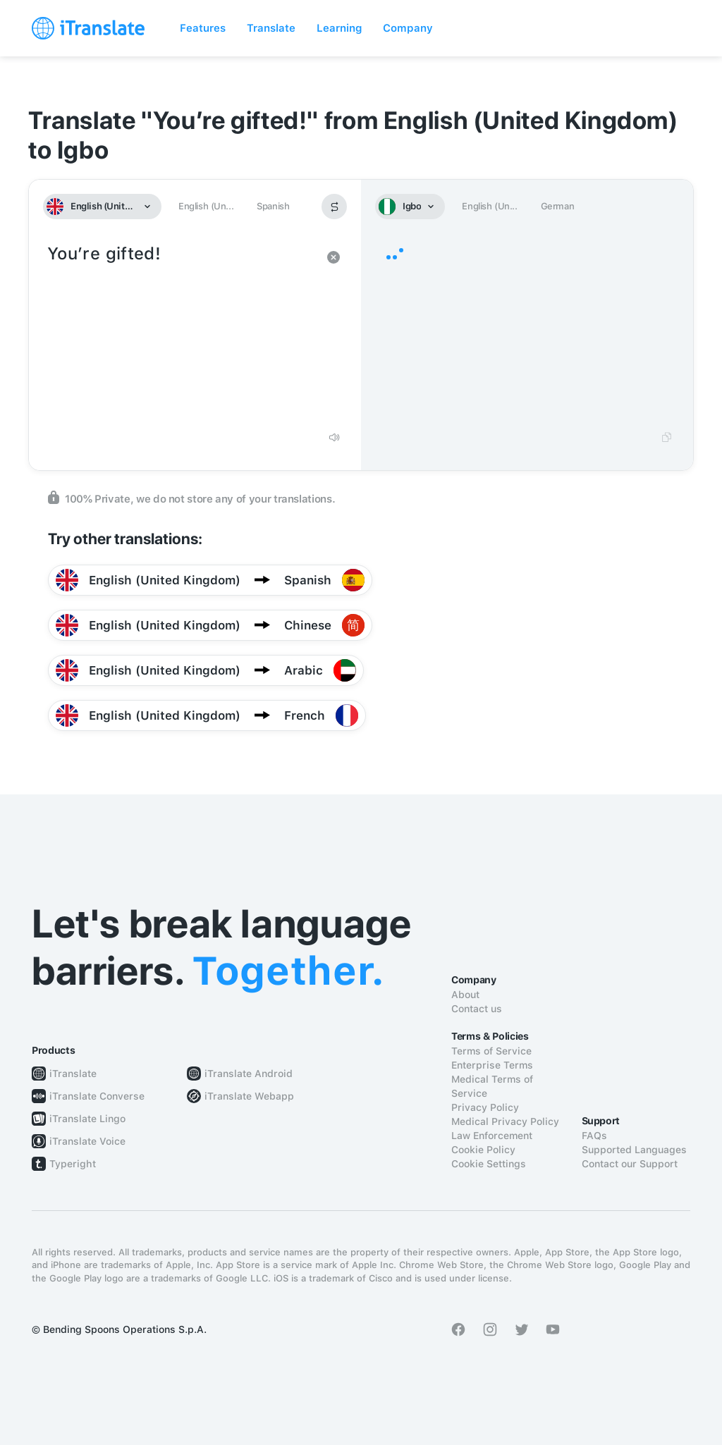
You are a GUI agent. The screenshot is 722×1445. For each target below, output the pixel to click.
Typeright (72, 1163)
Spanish (273, 206)
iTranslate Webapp (249, 1096)
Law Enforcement (491, 1135)
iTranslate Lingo (87, 1118)
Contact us (476, 1008)
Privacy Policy (485, 1107)
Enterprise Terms (492, 1065)
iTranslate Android (248, 1073)
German (558, 206)
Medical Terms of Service (492, 1086)
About (465, 994)
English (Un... (205, 206)
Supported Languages (634, 1149)
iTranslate (73, 1073)
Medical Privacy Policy (505, 1121)
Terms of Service (491, 1051)
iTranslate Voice (87, 1141)
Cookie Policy (483, 1149)
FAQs (594, 1135)
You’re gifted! (181, 331)
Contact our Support (630, 1163)
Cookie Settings (488, 1163)
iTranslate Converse (97, 1096)
